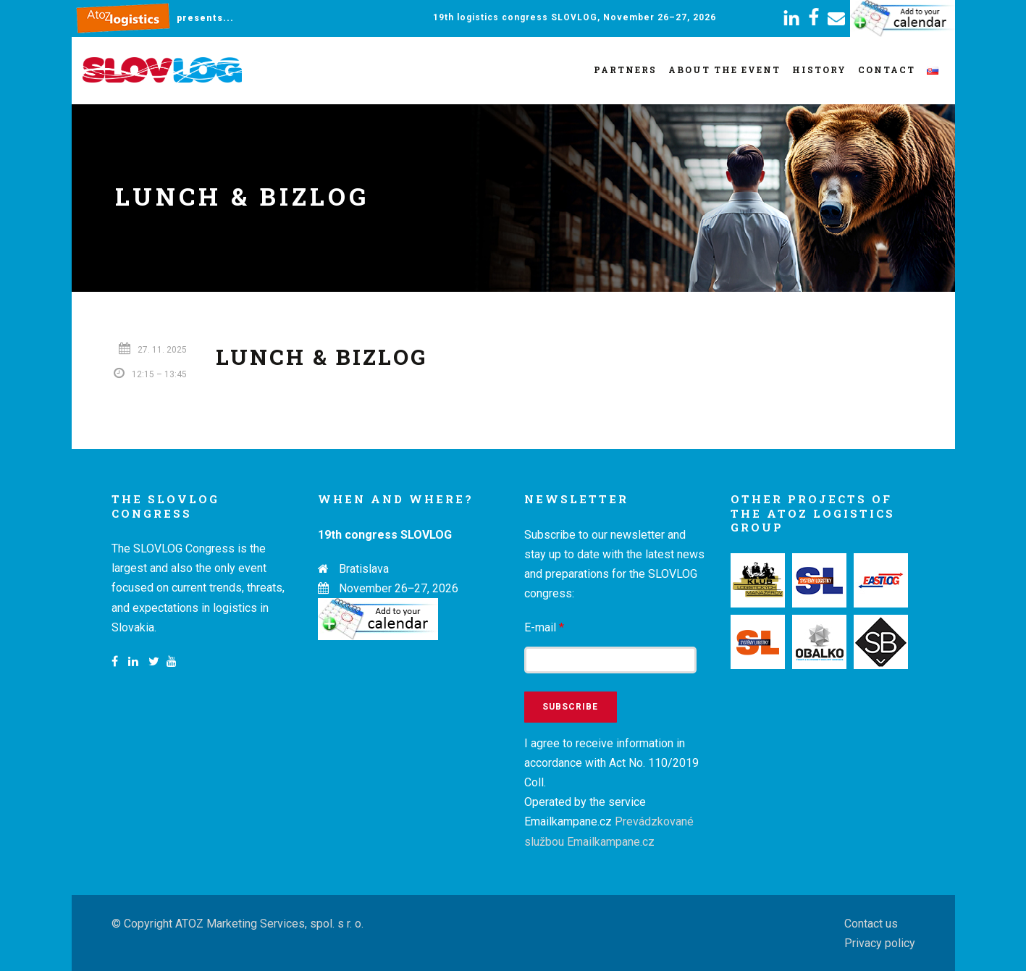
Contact (886, 69)
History (819, 69)
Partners (625, 69)
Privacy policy (879, 943)
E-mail (544, 627)
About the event (724, 69)
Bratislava (364, 569)
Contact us (871, 923)
